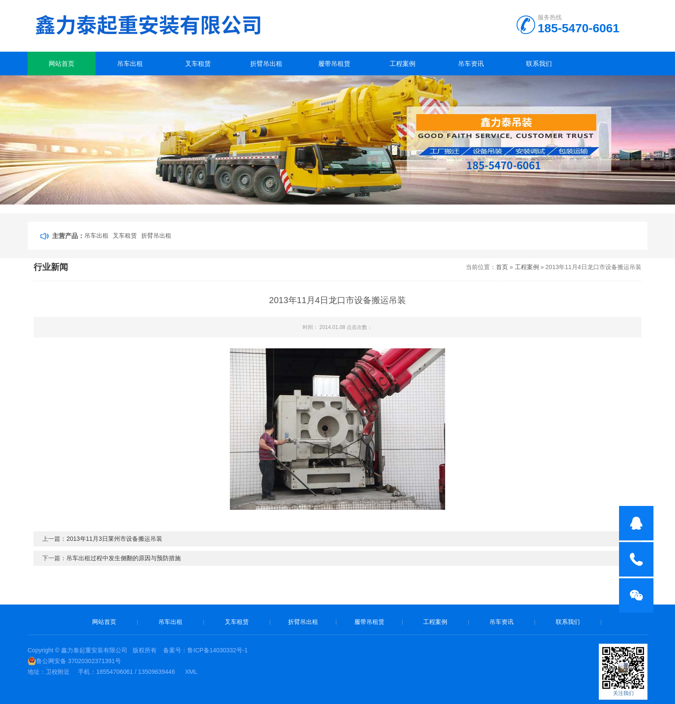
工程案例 (402, 63)
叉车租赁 (198, 63)
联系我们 (539, 63)
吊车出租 (130, 63)
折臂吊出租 (266, 63)
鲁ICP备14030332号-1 (217, 650)
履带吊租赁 (334, 63)
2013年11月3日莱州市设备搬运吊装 (114, 538)
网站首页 (61, 63)
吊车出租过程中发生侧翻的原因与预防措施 (123, 558)
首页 (502, 267)
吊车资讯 (471, 63)
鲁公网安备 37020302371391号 (74, 661)
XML (191, 671)
